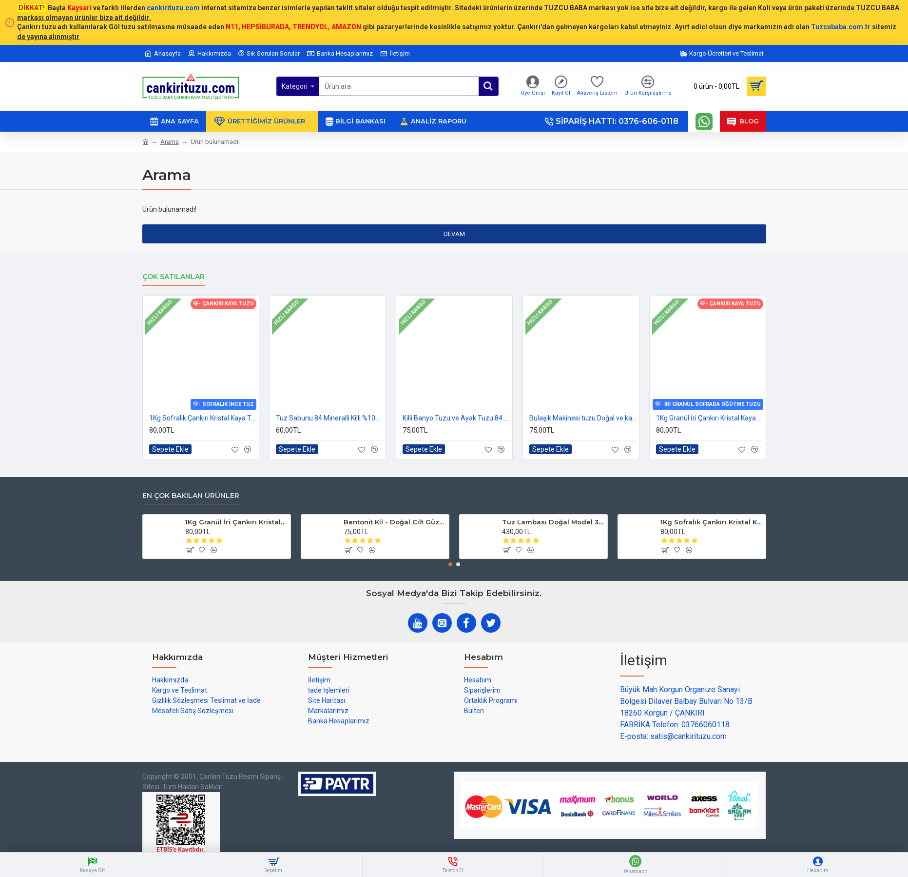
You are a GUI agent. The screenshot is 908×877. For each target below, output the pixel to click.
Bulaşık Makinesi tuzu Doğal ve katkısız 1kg (583, 418)
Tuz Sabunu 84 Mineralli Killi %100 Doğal (329, 418)
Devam (454, 234)
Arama (169, 141)
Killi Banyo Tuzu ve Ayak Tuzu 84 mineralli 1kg (456, 418)
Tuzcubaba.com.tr (840, 27)
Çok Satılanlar (173, 277)
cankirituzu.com (173, 8)
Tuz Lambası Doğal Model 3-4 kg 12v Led (553, 522)
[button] (450, 564)
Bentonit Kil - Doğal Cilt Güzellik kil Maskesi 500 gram (394, 522)
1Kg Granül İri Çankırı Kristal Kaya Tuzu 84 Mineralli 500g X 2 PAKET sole (709, 418)
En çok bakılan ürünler (190, 496)
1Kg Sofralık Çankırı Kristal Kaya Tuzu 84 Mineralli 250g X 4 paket (202, 418)
